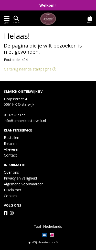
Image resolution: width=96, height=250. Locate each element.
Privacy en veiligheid (20, 178)
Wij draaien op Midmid (48, 242)
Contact (10, 155)
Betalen (10, 143)
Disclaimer (12, 189)
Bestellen (11, 137)
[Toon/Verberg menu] (6, 18)
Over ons (11, 172)
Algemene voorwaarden (24, 184)
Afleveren (11, 149)
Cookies (10, 195)
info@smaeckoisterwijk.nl (25, 120)
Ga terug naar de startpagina (30, 69)
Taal (37, 226)
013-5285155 (15, 114)
